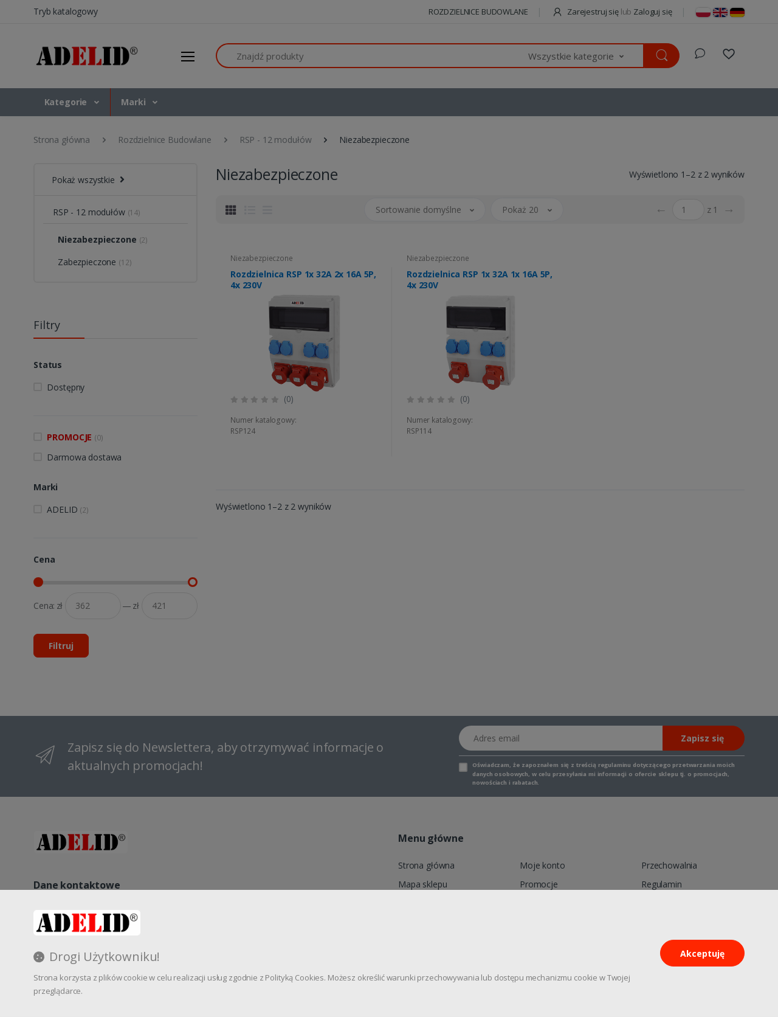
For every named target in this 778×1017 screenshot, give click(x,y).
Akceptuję (702, 953)
